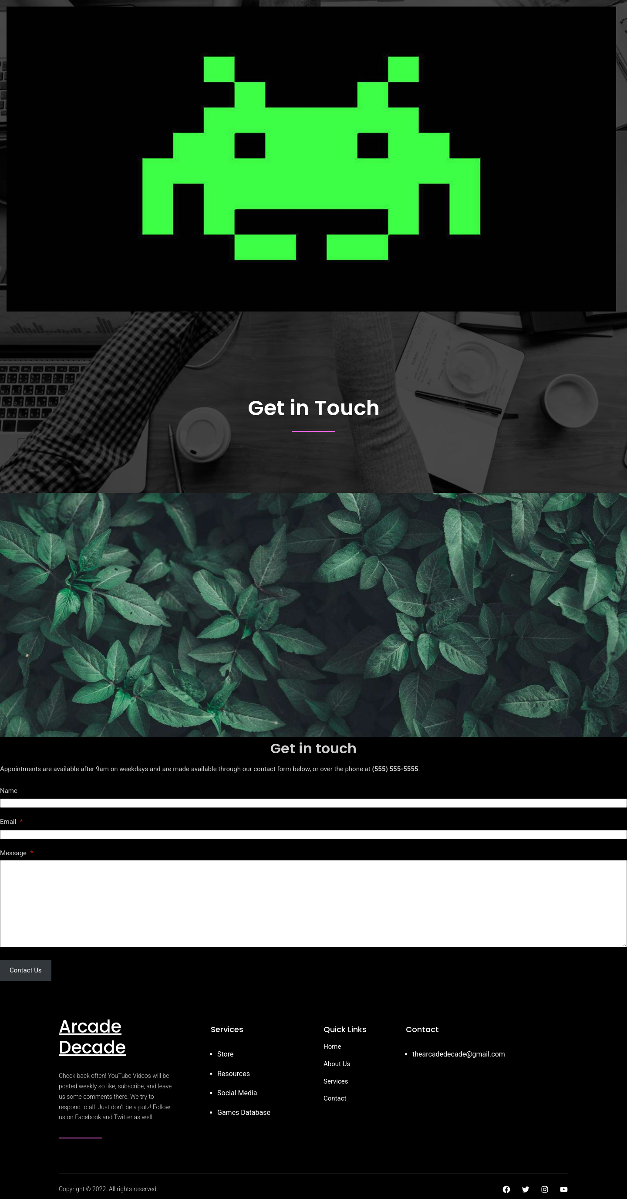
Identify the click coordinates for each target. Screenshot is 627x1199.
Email (11, 822)
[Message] (313, 903)
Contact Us (26, 970)
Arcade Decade (92, 1037)
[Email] (313, 834)
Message (16, 853)
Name (8, 791)
